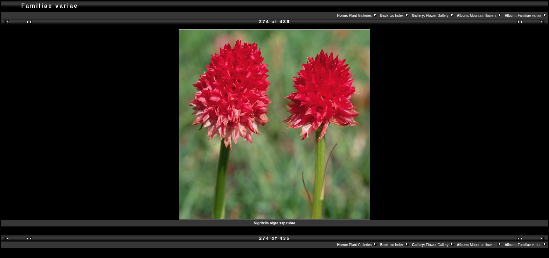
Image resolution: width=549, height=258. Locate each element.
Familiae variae (532, 16)
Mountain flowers (486, 16)
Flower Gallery (440, 16)
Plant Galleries (363, 16)
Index (402, 16)
